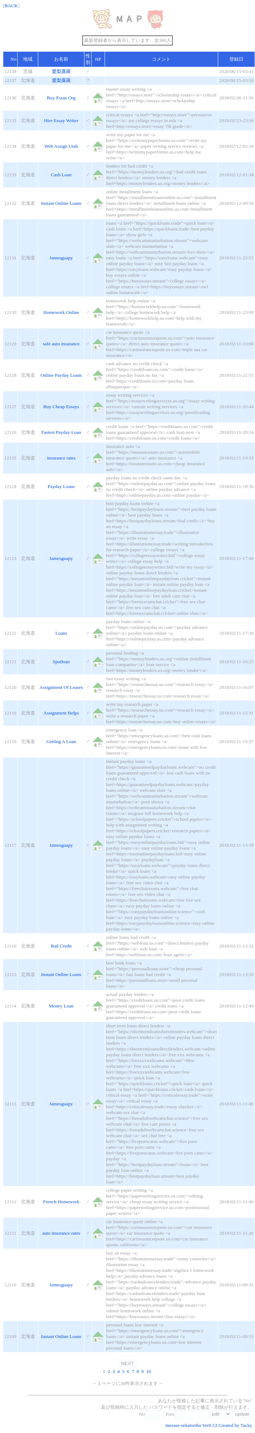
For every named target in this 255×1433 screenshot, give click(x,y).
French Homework (61, 1201)
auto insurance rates (61, 1233)
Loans (61, 633)
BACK (11, 5)
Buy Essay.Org (61, 97)
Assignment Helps (61, 713)
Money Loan (61, 1006)
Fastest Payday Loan (61, 432)
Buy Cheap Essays (61, 406)
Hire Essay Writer (61, 120)
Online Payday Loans (61, 375)
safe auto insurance (61, 343)
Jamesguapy (61, 257)
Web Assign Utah (61, 146)
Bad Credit (61, 946)
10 (148, 1371)
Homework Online (61, 312)
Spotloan (61, 661)
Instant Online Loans (61, 203)
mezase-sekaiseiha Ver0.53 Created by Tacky (209, 1425)
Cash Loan (61, 174)
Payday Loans (61, 486)
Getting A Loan (61, 741)
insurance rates (61, 458)
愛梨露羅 (61, 71)
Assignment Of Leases (61, 687)
